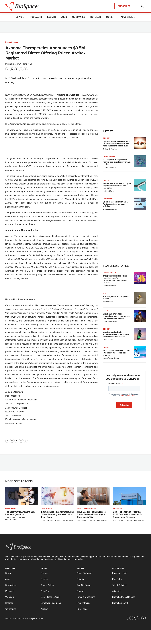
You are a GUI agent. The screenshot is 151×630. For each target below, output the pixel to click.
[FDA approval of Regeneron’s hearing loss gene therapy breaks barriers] (140, 161)
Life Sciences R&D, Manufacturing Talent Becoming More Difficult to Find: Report (57, 514)
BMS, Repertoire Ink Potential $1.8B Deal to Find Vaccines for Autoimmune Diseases (128, 514)
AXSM (93, 95)
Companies (78, 17)
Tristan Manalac (108, 302)
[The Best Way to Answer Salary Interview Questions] (21, 496)
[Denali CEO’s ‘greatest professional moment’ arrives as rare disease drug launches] (140, 316)
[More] (23, 17)
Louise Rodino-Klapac (111, 358)
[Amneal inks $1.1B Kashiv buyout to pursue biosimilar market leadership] (140, 185)
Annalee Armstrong (110, 209)
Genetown (10, 509)
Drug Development (86, 509)
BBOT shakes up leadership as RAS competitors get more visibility (115, 204)
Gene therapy (110, 156)
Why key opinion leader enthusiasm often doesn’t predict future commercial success (116, 334)
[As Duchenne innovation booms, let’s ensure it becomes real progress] (140, 352)
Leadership (108, 199)
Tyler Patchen (102, 520)
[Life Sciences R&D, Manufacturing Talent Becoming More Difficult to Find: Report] (57, 496)
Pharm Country (11, 42)
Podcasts (36, 17)
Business (117, 509)
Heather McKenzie (109, 167)
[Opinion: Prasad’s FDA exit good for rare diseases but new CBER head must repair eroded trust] (140, 143)
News (18, 17)
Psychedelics (109, 273)
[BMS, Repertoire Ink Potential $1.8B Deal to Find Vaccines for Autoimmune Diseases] (129, 496)
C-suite (106, 311)
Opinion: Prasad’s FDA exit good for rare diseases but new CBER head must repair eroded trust (116, 143)
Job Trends (46, 509)
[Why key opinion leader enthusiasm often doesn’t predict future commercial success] (140, 334)
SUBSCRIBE (124, 6)
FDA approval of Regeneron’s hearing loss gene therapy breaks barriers (117, 162)
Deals (106, 180)
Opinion (106, 138)
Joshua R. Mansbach (110, 149)
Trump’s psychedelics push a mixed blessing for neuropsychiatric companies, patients (115, 279)
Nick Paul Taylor (108, 191)
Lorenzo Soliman (11, 520)
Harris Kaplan (108, 340)
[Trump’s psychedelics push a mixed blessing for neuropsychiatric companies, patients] (140, 278)
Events (51, 17)
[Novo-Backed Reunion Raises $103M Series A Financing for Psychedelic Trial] (93, 496)
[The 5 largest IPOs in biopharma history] (140, 298)
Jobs (64, 17)
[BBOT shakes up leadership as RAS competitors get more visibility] (140, 204)
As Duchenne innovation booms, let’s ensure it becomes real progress (116, 352)
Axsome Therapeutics (68, 95)
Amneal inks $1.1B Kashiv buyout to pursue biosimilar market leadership (117, 185)
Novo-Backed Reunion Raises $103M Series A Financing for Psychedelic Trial (91, 514)
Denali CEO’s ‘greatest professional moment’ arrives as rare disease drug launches (116, 316)
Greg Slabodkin (67, 520)
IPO (104, 293)
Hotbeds (95, 17)
